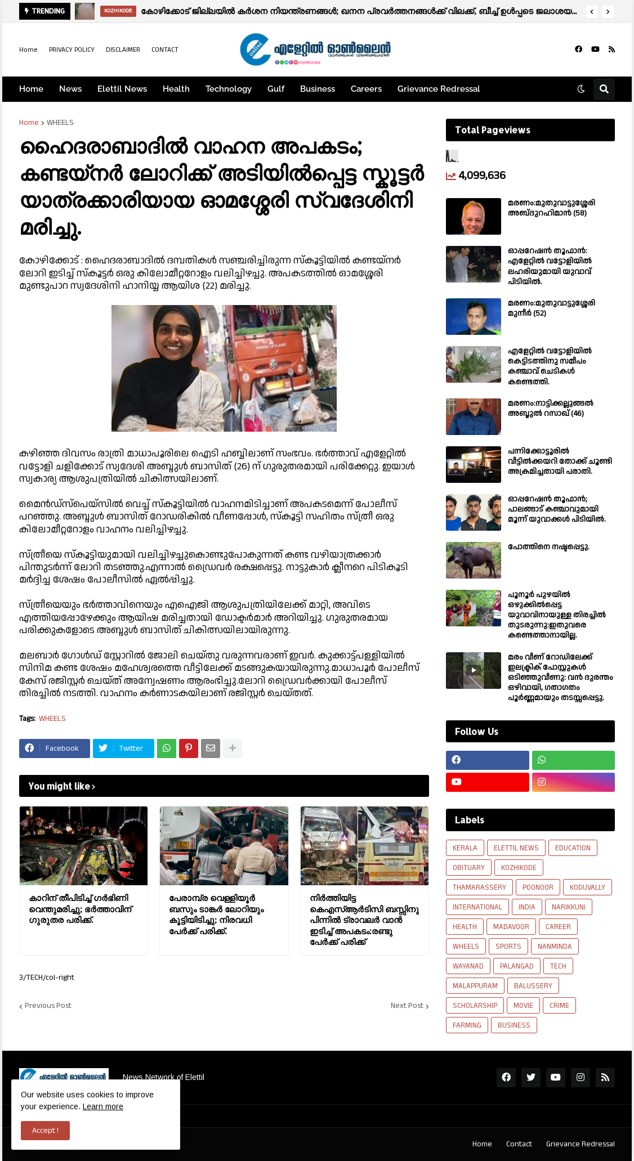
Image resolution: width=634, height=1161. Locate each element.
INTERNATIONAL (477, 907)
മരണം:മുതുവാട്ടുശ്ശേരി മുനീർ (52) (551, 308)
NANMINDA (555, 947)
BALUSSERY (533, 986)
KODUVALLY (587, 887)
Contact (519, 1144)
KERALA (465, 848)
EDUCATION (573, 848)
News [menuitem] (70, 89)
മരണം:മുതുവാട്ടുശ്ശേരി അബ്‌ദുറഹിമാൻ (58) (551, 208)
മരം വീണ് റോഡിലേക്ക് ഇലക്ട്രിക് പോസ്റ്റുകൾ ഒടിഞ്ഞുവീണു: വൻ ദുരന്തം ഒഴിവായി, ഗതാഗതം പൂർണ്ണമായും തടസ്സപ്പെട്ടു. (560, 677)
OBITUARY (469, 868)
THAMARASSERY (479, 887)
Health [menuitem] (176, 89)
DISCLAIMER (123, 50)
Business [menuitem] (317, 89)
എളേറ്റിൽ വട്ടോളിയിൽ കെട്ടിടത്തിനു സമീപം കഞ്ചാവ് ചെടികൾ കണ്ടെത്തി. (550, 366)
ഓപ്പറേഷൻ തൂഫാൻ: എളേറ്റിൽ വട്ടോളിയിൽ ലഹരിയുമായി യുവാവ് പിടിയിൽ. (550, 266)
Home (28, 50)
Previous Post (48, 1006)
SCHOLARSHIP (475, 1006)
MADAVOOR (511, 927)
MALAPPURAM (475, 986)
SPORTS (508, 947)
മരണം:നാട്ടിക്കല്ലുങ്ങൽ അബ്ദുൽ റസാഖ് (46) (550, 408)
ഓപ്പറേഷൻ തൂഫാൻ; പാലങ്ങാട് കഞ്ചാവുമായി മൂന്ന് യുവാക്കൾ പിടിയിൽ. (557, 509)
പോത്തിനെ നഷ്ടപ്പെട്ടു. (549, 547)
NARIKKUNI (569, 907)
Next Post (407, 1006)
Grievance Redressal (580, 1144)
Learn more (103, 1106)
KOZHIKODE (519, 868)
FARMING (467, 1025)
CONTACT (164, 50)
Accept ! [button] (45, 1130)
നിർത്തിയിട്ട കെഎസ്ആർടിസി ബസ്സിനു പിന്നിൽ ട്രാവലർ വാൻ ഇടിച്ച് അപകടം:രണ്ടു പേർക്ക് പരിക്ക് (364, 920)
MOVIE (523, 1006)
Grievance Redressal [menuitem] (439, 89)
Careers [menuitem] (366, 89)
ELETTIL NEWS (516, 848)
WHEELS (60, 123)
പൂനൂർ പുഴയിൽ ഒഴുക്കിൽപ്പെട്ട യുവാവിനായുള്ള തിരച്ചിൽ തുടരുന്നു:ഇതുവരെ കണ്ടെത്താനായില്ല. (557, 615)
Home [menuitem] (31, 89)
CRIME (559, 1006)
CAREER (558, 927)
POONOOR (538, 887)
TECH (558, 966)
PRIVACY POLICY (72, 50)
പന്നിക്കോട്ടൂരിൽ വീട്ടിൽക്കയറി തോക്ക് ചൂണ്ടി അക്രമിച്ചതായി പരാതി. (560, 461)
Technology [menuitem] (229, 89)
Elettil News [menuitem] (122, 89)
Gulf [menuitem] (275, 89)
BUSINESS (514, 1025)
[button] (592, 12)
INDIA (527, 907)
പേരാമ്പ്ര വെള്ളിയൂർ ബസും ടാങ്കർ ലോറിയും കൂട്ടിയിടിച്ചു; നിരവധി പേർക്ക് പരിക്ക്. (216, 914)
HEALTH (465, 927)
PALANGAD (517, 966)
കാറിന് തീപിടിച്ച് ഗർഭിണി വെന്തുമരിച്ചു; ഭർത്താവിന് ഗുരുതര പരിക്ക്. (80, 909)
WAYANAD (468, 966)
